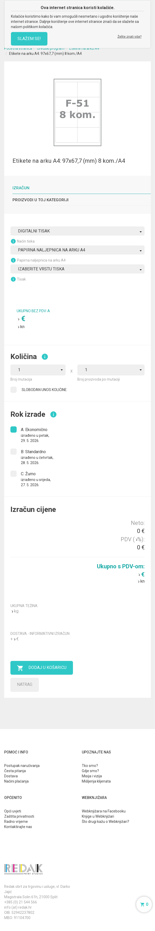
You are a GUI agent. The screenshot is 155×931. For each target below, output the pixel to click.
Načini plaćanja (16, 781)
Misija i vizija (92, 776)
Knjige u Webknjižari (98, 816)
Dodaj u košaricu (41, 668)
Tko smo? (90, 766)
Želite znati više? (129, 36)
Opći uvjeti (12, 811)
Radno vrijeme (16, 821)
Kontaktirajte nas (18, 827)
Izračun (21, 188)
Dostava (11, 776)
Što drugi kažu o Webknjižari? (105, 821)
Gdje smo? (90, 771)
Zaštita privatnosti (19, 816)
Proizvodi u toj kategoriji (41, 200)
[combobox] (77, 231)
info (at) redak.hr (18, 907)
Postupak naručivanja (22, 766)
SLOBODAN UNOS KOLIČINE (44, 390)
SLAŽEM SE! (29, 38)
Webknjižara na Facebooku (104, 811)
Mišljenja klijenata (96, 781)
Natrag (24, 684)
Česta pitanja (15, 771)
